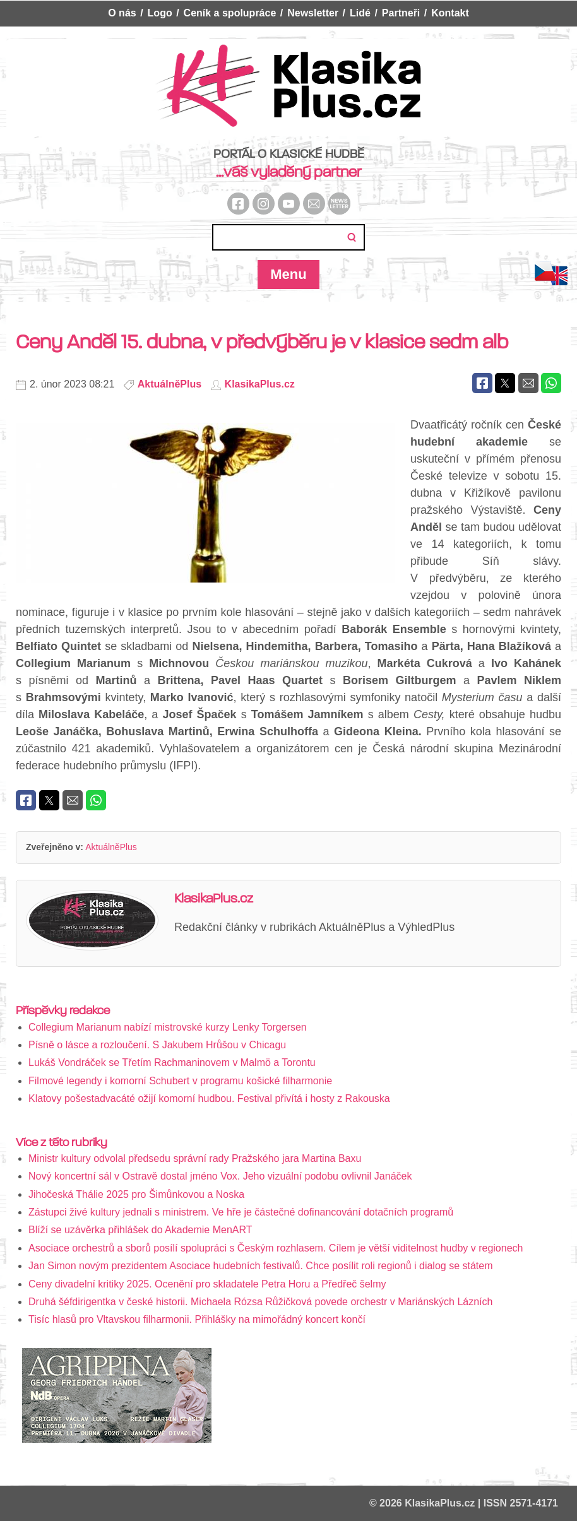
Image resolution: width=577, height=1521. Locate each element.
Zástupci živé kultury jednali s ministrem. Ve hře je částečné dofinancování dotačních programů (240, 1212)
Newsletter (312, 13)
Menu (288, 274)
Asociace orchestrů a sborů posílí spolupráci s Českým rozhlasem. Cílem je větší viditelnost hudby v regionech (275, 1248)
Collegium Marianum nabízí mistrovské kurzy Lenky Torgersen (167, 1027)
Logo (160, 13)
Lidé (360, 13)
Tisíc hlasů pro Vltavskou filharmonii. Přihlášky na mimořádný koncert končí (197, 1319)
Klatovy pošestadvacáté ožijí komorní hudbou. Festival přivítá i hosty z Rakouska (209, 1098)
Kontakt (450, 13)
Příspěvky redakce (63, 1010)
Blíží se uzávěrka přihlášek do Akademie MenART (140, 1229)
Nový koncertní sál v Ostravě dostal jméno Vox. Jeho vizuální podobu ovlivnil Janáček (220, 1176)
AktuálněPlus (169, 384)
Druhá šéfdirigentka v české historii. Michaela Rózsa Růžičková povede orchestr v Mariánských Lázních (260, 1301)
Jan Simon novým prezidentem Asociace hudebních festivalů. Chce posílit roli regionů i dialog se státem (260, 1265)
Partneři (401, 13)
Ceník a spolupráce (230, 13)
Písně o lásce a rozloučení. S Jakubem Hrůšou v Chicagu (157, 1044)
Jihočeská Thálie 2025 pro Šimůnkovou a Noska (136, 1194)
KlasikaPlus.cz (260, 384)
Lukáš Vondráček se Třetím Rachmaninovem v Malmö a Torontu (172, 1062)
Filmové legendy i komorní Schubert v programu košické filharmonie (180, 1080)
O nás (122, 13)
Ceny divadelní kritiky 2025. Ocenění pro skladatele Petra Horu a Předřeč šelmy (207, 1284)
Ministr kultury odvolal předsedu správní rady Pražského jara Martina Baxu (194, 1158)
